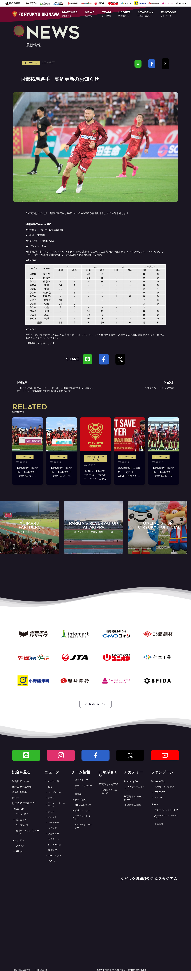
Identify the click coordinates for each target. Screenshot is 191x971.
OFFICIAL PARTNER (95, 704)
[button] (70, 14)
